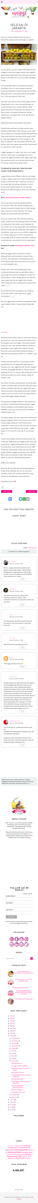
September (15, 1046)
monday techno (13, 1147)
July (13, 1051)
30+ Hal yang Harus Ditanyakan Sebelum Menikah (23, 972)
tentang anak (21, 1149)
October (14, 1043)
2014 (11, 1107)
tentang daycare (11, 1154)
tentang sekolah (26, 1156)
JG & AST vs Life (11, 1145)
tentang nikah (16, 1156)
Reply (22, 579)
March (14, 1061)
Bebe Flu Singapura (17, 1090)
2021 (11, 1028)
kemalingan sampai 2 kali (24, 245)
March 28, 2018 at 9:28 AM (16, 617)
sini (30, 834)
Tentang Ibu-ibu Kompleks (20, 988)
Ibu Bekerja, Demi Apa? (18, 1092)
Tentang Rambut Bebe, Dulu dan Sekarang (21, 1075)
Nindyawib (13, 561)
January (14, 1097)
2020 (11, 1031)
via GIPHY (4, 332)
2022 (11, 1026)
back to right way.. (15, 721)
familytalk (26, 1145)
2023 (11, 1023)
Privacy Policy (19, 1189)
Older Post (31, 491)
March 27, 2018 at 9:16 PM (16, 563)
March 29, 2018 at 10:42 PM (16, 678)
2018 (11, 1036)
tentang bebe (14, 1152)
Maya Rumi (13, 589)
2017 (11, 1100)
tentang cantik (27, 1152)
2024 (11, 1021)
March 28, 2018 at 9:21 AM (16, 591)
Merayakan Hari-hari (17, 1072)
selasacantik (9, 1150)
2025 (11, 1018)
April (13, 1058)
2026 (11, 1016)
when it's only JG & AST (16, 1158)
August (14, 1048)
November (15, 1041)
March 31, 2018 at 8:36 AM (16, 723)
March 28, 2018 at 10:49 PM (16, 659)
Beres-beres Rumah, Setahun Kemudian (20, 1082)
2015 (11, 1105)
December (15, 1038)
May (13, 1056)
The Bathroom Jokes (17, 1079)
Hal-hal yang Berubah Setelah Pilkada (17, 197)
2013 (11, 1110)
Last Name (10, 910)
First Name (10, 903)
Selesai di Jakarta (16, 1063)
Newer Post (6, 491)
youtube (27, 1158)
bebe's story (19, 1145)
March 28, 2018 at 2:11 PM (16, 640)
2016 (11, 1102)
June (13, 1053)
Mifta (11, 657)
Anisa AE (12, 638)
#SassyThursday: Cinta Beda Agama (20, 1069)
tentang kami (33, 548)
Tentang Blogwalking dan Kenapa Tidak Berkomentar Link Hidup (23, 992)
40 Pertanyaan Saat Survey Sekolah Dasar (23, 980)
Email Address (11, 896)
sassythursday (25, 1147)
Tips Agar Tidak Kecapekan (19, 1066)
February (14, 1095)
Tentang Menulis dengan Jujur (24, 999)
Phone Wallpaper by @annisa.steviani (17, 1086)
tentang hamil (20, 1154)
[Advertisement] (19, 862)
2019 (11, 1033)
